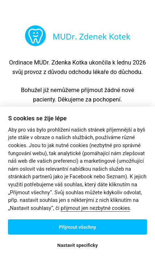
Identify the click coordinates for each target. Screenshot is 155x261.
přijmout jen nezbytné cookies (95, 208)
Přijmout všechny (77, 227)
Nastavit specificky (77, 245)
